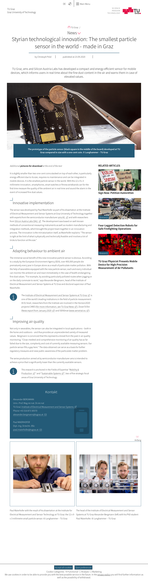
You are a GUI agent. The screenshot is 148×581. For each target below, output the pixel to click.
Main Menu (83, 3)
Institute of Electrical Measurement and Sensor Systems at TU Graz (56, 295)
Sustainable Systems (51, 373)
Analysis (84, 571)
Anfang (137, 439)
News (74, 32)
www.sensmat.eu (78, 310)
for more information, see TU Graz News (55, 306)
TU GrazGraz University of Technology (21, 10)
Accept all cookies (63, 567)
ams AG (61, 217)
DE (64, 3)
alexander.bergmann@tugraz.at (28, 414)
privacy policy (103, 574)
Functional (71, 571)
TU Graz (73, 27)
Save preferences (83, 567)
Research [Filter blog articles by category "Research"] (103, 217)
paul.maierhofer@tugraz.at (25, 429)
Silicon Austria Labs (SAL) (26, 221)
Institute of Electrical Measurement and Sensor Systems (48, 406)
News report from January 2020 (36, 310)
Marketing (96, 571)
